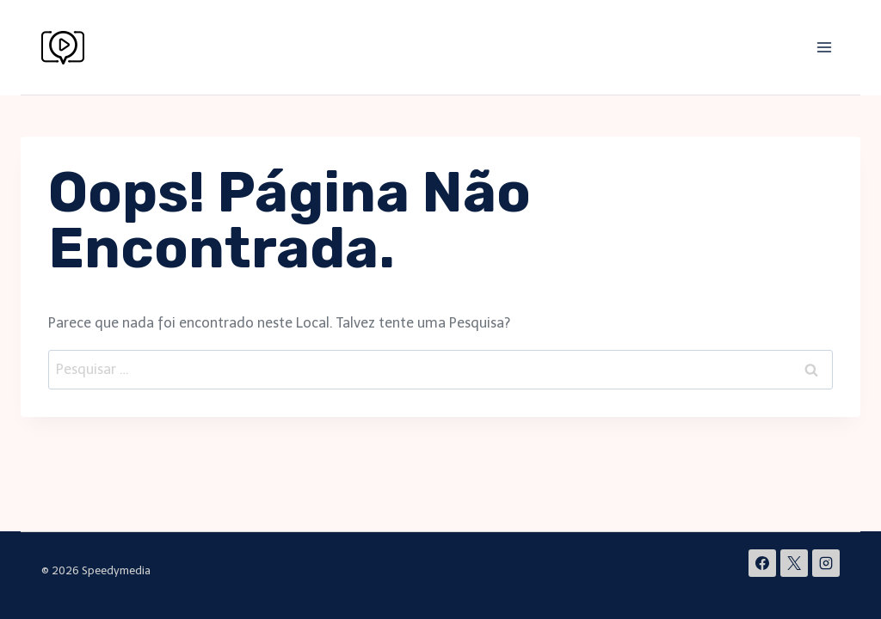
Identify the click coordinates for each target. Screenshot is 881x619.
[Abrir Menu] (824, 47)
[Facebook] (762, 563)
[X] (794, 563)
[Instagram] (826, 563)
